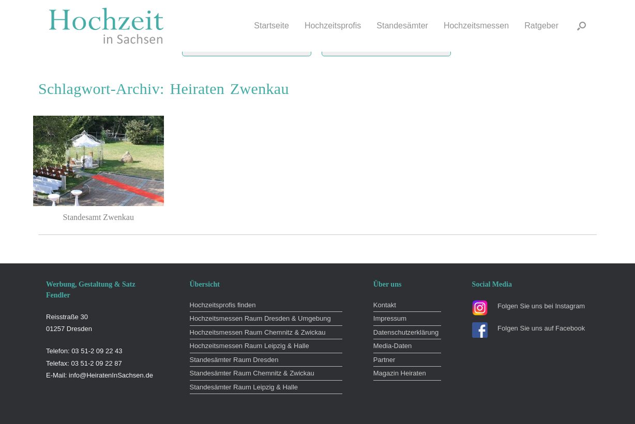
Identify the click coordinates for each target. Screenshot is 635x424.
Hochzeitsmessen (476, 25)
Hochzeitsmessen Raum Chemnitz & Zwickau (258, 332)
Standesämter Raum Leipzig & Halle (244, 387)
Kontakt (384, 305)
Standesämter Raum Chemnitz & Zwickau (252, 373)
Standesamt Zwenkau (98, 217)
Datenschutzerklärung (406, 332)
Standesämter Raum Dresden (234, 360)
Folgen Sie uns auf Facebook (541, 328)
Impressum (389, 318)
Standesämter (402, 25)
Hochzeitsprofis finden (223, 305)
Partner (384, 360)
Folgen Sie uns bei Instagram (541, 306)
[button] (581, 26)
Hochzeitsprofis (333, 25)
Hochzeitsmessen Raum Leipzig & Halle (249, 346)
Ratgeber (541, 25)
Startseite (271, 25)
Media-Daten (392, 346)
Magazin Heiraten (399, 373)
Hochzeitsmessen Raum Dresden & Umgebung (260, 318)
